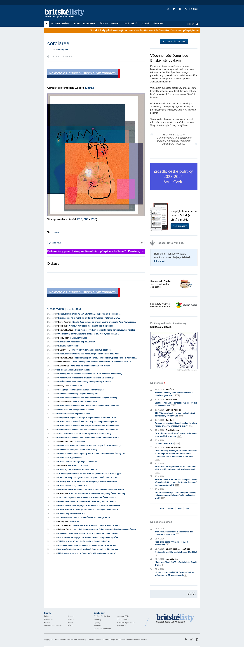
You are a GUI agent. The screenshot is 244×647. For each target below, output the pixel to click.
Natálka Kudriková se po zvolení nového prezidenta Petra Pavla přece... (104, 322)
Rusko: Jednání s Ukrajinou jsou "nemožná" (78, 461)
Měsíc (171, 508)
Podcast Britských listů (167, 243)
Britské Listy (175, 618)
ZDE (79, 219)
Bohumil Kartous (65, 330)
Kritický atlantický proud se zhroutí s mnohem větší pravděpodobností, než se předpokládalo (175, 469)
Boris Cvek (63, 326)
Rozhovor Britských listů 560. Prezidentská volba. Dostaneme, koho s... (88, 438)
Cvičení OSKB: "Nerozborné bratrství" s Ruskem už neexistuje (86, 378)
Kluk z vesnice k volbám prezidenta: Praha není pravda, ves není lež (105, 330)
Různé (70, 626)
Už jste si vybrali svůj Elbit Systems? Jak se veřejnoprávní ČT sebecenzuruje (174, 574)
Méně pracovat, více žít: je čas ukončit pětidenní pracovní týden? (87, 553)
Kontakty (97, 619)
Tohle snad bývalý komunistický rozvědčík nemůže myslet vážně (174, 394)
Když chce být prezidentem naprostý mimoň (90, 366)
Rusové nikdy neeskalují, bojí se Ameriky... (77, 342)
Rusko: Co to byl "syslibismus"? (72, 485)
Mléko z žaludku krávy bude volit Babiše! (76, 410)
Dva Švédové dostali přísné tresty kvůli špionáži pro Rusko (84, 382)
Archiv (76, 24)
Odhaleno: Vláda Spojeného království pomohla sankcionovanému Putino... (91, 489)
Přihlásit (191, 8)
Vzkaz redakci (123, 619)
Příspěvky (158, 24)
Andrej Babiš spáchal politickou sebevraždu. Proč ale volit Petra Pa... (102, 362)
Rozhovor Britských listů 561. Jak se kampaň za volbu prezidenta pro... (88, 430)
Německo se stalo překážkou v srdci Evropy (77, 450)
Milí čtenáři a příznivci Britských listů (73, 370)
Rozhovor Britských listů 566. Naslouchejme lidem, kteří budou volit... (89, 354)
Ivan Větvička (64, 362)
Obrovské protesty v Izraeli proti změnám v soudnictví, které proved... (89, 549)
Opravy (97, 622)
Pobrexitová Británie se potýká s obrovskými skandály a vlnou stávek (89, 505)
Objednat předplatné (174, 42)
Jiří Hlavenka (171, 400)
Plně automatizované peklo (85, 402)
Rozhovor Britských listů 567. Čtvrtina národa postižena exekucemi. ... (89, 314)
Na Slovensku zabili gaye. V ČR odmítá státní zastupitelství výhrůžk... (89, 537)
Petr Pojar (62, 465)
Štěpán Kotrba (172, 549)
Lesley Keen (63, 49)
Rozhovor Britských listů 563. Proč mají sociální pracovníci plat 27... (88, 422)
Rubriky (116, 24)
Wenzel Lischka (65, 402)
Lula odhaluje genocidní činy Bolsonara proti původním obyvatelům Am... (105, 529)
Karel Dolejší (64, 366)
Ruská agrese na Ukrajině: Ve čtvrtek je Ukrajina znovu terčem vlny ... (89, 318)
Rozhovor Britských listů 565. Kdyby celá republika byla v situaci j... (88, 398)
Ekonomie (48, 619)
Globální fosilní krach (167, 443)
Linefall (89, 88)
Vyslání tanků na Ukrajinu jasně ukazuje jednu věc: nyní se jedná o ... (88, 334)
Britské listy (66, 13)
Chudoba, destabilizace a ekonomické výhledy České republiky (97, 493)
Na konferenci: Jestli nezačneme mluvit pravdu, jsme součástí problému (176, 435)
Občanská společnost (53, 626)
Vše (187, 508)
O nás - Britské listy (102, 616)
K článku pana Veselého (69, 346)
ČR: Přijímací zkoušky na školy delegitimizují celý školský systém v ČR (175, 414)
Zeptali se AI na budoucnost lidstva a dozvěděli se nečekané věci (176, 404)
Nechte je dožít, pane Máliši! (70, 458)
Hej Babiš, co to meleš (78, 465)
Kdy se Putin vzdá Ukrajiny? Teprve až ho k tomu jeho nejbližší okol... (89, 509)
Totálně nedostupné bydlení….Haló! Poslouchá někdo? (97, 525)
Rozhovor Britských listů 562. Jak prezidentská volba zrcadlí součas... (89, 426)
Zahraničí (48, 616)
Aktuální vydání (60, 24)
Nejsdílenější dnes (161, 522)
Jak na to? (159, 261)
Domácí (71, 616)
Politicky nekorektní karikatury (168, 325)
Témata (103, 24)
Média (70, 622)
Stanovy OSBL (123, 616)
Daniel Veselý (64, 350)
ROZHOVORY (89, 24)
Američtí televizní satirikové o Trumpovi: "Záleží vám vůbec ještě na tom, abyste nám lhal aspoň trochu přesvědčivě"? (176, 482)
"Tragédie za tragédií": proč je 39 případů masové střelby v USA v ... (88, 418)
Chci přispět (180, 226)
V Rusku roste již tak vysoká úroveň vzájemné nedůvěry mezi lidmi (87, 477)
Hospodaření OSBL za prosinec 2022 (73, 414)
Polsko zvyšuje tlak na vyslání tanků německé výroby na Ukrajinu (87, 501)
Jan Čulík (170, 390)
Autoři (146, 24)
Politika (71, 619)
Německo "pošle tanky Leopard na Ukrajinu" (78, 394)
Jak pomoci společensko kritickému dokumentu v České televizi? (87, 497)
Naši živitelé (80, 441)
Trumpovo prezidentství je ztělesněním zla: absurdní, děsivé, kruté (174, 533)
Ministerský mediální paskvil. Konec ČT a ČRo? (176, 553)
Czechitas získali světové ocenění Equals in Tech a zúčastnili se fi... (88, 545)
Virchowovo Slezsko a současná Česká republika (91, 326)
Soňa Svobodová (65, 441)
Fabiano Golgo (64, 529)
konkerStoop (76, 386)
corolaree (74, 521)
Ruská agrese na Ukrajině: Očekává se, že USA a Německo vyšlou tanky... (90, 374)
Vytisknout (55, 243)
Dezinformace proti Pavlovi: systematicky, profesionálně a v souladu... (106, 358)
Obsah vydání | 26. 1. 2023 (64, 308)
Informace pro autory (126, 622)
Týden (161, 508)
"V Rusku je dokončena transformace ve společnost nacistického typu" (90, 473)
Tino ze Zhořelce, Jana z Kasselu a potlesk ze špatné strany (84, 434)
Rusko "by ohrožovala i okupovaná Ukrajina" (78, 469)
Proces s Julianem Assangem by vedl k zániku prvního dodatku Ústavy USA (92, 453)
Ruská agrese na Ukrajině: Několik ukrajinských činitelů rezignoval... (88, 481)
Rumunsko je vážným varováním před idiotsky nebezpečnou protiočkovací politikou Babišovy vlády (176, 495)
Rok (180, 508)
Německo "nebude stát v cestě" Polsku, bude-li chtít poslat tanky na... (89, 533)
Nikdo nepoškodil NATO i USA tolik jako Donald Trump (176, 563)
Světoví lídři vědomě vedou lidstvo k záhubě (91, 350)
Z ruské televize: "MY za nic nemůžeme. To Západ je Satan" (84, 517)
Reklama (97, 626)
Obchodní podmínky (102, 629)
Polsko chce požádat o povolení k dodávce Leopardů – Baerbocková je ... (90, 446)
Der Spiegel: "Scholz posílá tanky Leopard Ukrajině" (81, 390)
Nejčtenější (131, 24)
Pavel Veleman (64, 322)
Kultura (47, 622)
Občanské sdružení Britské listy (74, 639)
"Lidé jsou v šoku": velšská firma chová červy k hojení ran (84, 541)
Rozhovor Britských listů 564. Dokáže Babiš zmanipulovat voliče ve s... (89, 406)
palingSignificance (78, 338)
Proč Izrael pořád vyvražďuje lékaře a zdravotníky (171, 543)
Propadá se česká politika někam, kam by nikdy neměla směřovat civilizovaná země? (176, 424)
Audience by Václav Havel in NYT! (73, 513)
